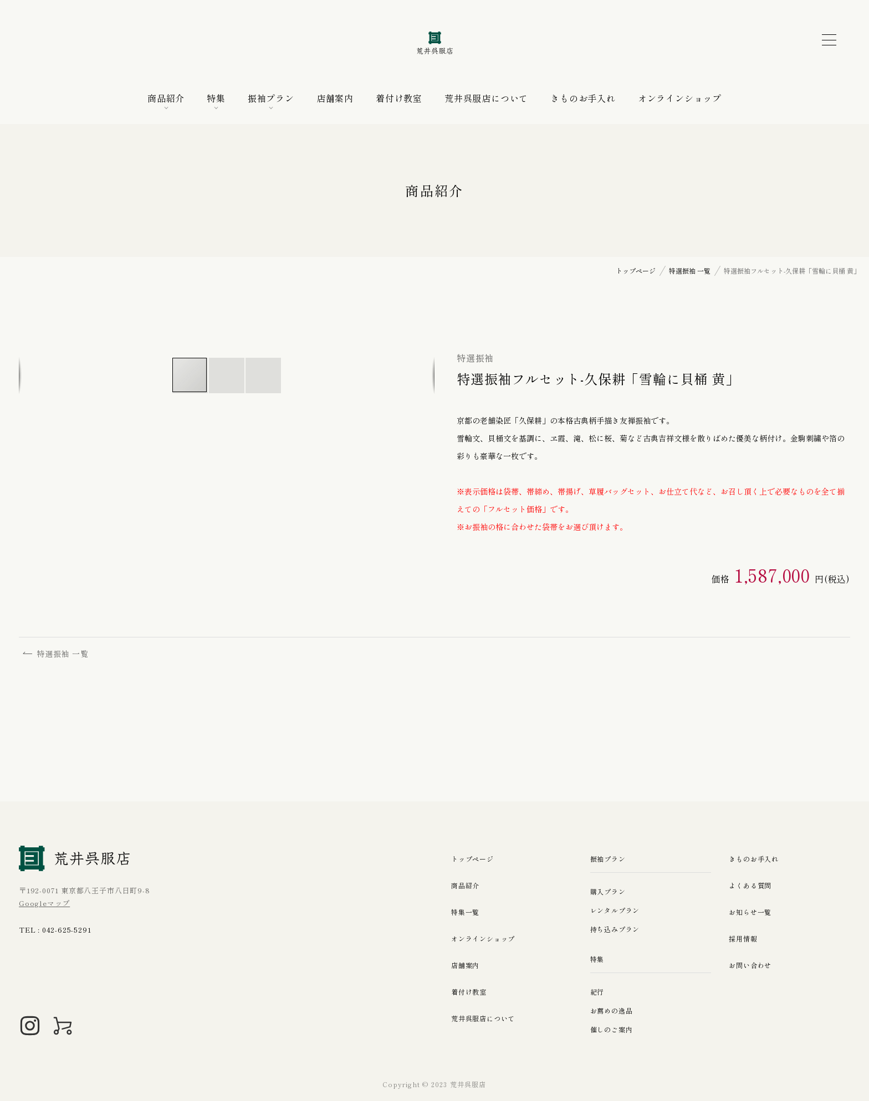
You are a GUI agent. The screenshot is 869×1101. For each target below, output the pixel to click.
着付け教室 (399, 98)
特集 (216, 98)
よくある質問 (752, 885)
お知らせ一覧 (752, 912)
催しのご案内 (613, 1029)
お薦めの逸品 (613, 1010)
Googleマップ (44, 903)
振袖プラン (271, 98)
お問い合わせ (752, 965)
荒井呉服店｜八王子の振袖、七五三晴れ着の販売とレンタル (434, 43)
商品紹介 (166, 98)
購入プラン (609, 891)
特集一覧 (466, 912)
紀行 (598, 991)
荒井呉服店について (486, 98)
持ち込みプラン (617, 929)
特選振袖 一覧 (58, 655)
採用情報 (744, 938)
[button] (227, 375)
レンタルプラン (617, 910)
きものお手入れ (583, 98)
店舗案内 (335, 98)
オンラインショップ (680, 98)
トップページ (474, 858)
